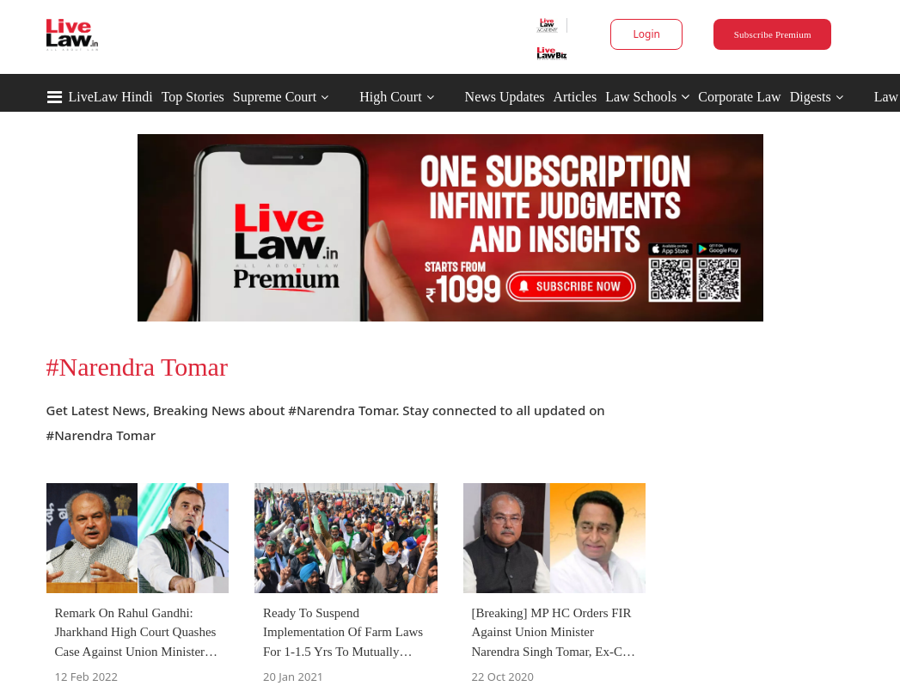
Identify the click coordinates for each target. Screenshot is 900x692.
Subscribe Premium (772, 34)
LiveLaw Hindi (111, 96)
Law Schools (647, 96)
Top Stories (193, 96)
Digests (810, 96)
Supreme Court (274, 96)
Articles (575, 96)
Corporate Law (739, 96)
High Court (390, 96)
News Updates (505, 96)
